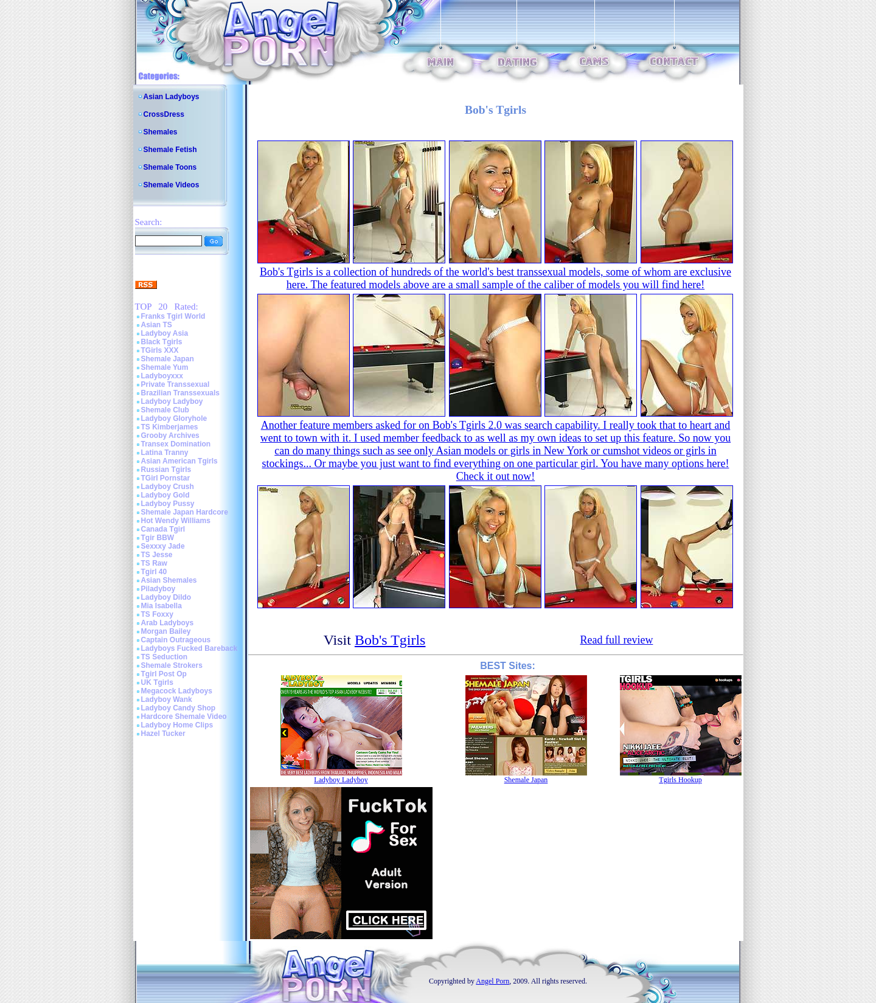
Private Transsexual (175, 384)
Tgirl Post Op (164, 674)
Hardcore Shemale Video (184, 716)
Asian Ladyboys (172, 96)
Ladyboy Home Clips (177, 725)
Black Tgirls (161, 342)
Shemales (161, 132)
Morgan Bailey (166, 631)
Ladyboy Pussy (168, 503)
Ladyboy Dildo (166, 597)
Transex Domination (176, 444)
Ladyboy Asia (165, 333)
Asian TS (156, 325)
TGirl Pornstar (165, 478)
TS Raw (154, 563)
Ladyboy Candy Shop (178, 708)
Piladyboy (158, 589)
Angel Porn (492, 981)
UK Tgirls (157, 682)
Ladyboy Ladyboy (172, 401)
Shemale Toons (170, 167)
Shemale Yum (165, 367)
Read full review (616, 640)
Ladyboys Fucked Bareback (189, 648)
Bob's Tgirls (390, 640)
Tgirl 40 (154, 571)
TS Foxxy (157, 614)
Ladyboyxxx (162, 376)
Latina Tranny (165, 452)
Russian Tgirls (166, 469)
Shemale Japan (167, 359)
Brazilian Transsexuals (180, 393)
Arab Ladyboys (167, 623)
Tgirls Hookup (680, 780)
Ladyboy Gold (165, 495)
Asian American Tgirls (179, 461)
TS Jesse (157, 554)
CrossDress (164, 114)
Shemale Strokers (172, 665)
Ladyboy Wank (166, 699)
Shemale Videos (172, 185)
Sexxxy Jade (163, 546)
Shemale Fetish (170, 149)
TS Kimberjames (169, 427)
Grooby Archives (170, 435)
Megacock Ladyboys (176, 691)
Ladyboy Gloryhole (174, 418)
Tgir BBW (158, 537)
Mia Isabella (161, 606)
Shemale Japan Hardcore (184, 512)
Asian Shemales (169, 580)
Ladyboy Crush (167, 486)
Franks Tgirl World (173, 316)
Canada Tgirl (163, 529)
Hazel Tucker (163, 733)
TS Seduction (164, 657)
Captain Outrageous (176, 640)
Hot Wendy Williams (175, 520)
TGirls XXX (160, 350)
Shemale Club (165, 410)
